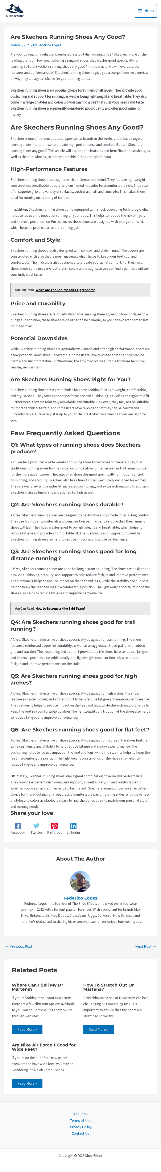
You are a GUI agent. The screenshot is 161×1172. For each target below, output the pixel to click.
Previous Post (18, 945)
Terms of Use (80, 1120)
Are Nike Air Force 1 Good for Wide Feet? (44, 1046)
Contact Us (80, 1132)
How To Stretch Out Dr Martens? (108, 986)
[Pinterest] (53, 828)
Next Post (145, 945)
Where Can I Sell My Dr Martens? (37, 986)
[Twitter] (35, 828)
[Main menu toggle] (146, 11)
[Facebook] (18, 828)
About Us (81, 1113)
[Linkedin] (71, 828)
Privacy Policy (80, 1126)
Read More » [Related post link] (27, 1029)
